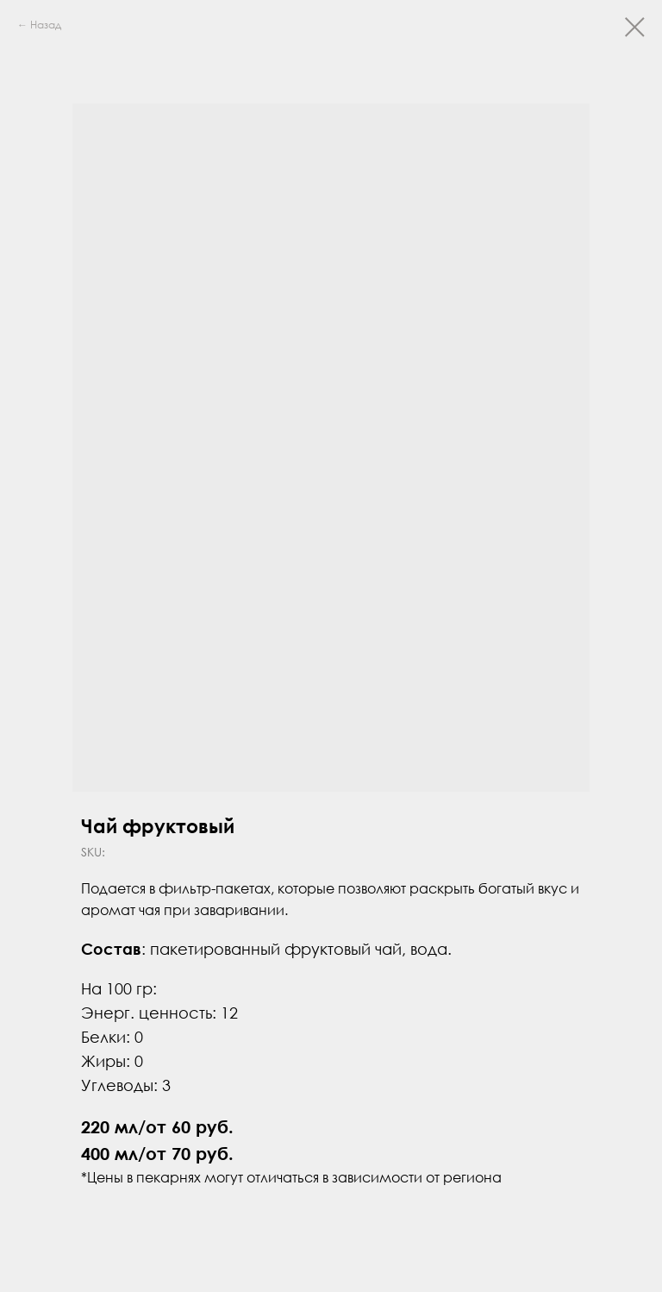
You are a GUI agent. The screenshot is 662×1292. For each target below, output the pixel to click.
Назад (45, 24)
